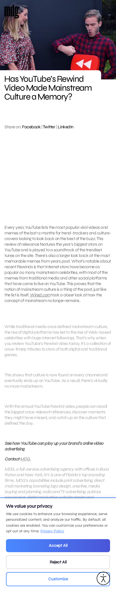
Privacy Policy (52, 531)
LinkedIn (65, 127)
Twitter (49, 127)
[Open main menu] (106, 16)
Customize (58, 579)
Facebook (31, 127)
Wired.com (40, 295)
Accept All (58, 545)
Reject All (58, 562)
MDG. (25, 464)
